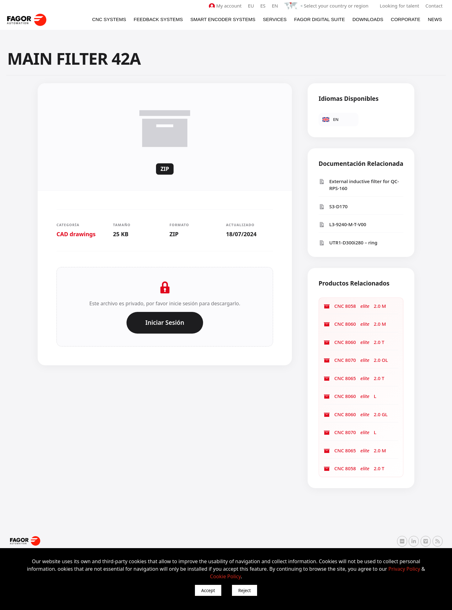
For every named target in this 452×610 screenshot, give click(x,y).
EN (275, 6)
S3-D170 (333, 206)
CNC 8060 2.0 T (354, 342)
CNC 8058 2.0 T (354, 468)
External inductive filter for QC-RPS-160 (359, 185)
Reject (244, 590)
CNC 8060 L (350, 396)
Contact (434, 6)
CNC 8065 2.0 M (355, 450)
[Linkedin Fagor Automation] (414, 541)
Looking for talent (399, 6)
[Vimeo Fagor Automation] (426, 541)
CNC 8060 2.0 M (355, 324)
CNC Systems (109, 19)
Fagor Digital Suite (319, 19)
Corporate (405, 19)
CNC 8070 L (350, 432)
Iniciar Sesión (164, 323)
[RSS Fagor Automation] (438, 541)
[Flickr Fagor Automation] (402, 541)
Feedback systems (158, 19)
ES (263, 6)
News (435, 19)
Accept (208, 590)
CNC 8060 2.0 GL (356, 414)
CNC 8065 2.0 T (354, 378)
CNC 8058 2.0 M (355, 306)
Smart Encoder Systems (222, 19)
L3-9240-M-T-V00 (342, 224)
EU (252, 6)
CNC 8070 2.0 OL (356, 360)
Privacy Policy (404, 568)
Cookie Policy (225, 576)
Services (275, 19)
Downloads (367, 19)
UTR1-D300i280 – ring (348, 242)
